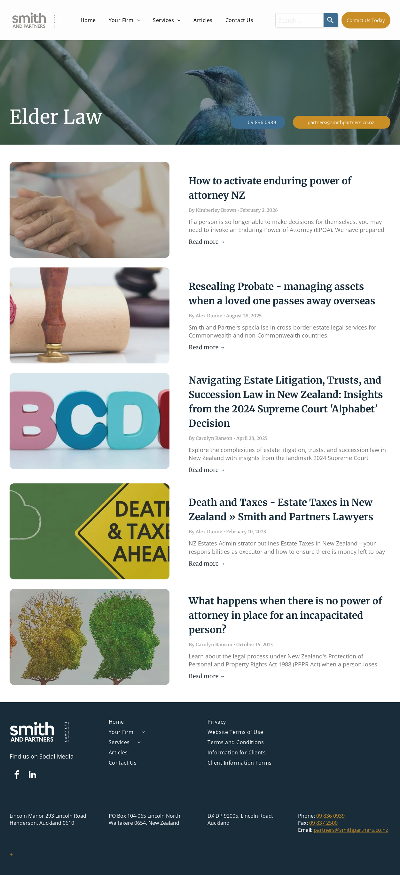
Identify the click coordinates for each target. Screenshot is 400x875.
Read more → (207, 241)
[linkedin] (32, 776)
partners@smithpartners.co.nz (351, 829)
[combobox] (299, 20)
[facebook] (17, 776)
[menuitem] (88, 20)
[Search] (331, 20)
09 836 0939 (330, 815)
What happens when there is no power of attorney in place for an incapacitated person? (285, 615)
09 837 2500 (323, 822)
